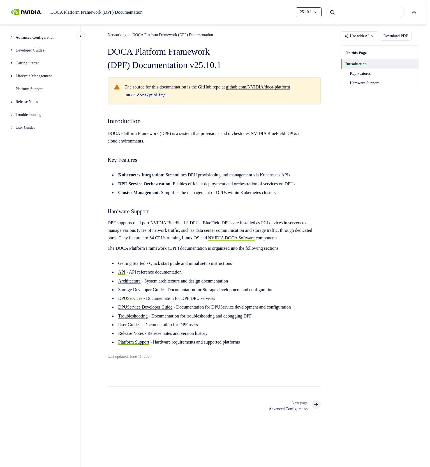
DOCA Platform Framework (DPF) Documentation (96, 12)
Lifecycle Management (34, 76)
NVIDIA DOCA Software (231, 237)
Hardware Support (364, 83)
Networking (117, 35)
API (122, 272)
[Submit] (332, 12)
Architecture (129, 281)
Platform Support (29, 89)
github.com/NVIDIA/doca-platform (258, 87)
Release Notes (27, 102)
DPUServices (130, 298)
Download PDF (395, 36)
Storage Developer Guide (141, 289)
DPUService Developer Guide (145, 307)
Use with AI (359, 36)
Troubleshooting (28, 115)
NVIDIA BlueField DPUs (274, 133)
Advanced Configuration (35, 37)
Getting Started (28, 63)
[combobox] (365, 12)
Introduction (356, 64)
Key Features (360, 73)
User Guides (25, 127)
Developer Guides (30, 50)
